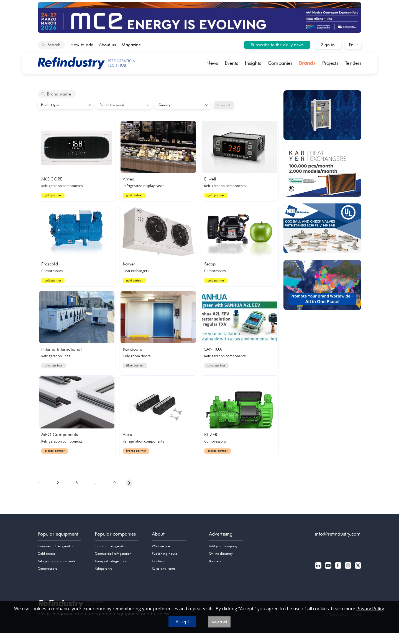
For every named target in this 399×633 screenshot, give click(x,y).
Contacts (158, 561)
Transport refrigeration (111, 561)
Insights (253, 63)
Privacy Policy (370, 609)
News (212, 63)
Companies (280, 63)
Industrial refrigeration (111, 546)
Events (231, 63)
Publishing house (164, 553)
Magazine (131, 44)
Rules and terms (163, 568)
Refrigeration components (56, 561)
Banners (215, 561)
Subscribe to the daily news (277, 44)
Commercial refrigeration (56, 546)
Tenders (353, 63)
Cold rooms (46, 553)
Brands (307, 63)
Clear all (223, 105)
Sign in (328, 44)
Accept (182, 622)
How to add (81, 44)
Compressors (47, 568)
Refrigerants (103, 568)
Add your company (223, 546)
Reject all (219, 621)
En (351, 44)
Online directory (220, 553)
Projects (330, 63)
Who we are (161, 546)
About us (107, 44)
